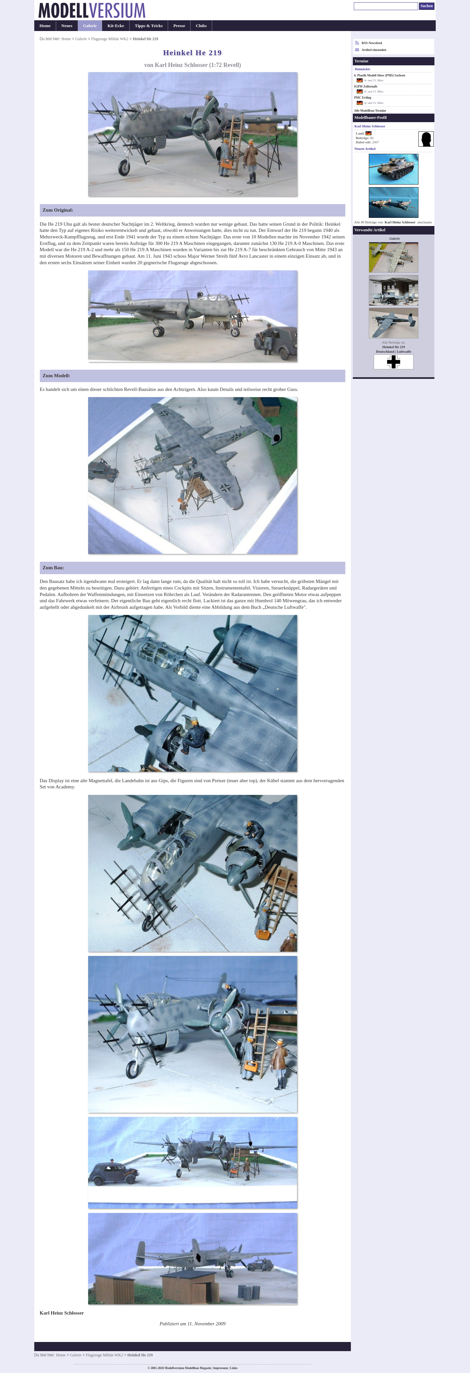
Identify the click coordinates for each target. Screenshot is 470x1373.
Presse (179, 25)
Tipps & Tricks (149, 25)
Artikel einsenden (374, 50)
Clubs (201, 25)
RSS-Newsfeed (372, 43)
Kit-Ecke (115, 25)
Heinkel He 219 (394, 347)
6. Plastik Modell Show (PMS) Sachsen (379, 75)
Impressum (220, 1368)
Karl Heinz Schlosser (400, 222)
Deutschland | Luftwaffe (393, 351)
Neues (66, 25)
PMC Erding (362, 97)
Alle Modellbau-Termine (370, 110)
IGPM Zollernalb (365, 86)
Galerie (90, 25)
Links (234, 1368)
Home (45, 25)
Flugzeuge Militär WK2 (109, 39)
